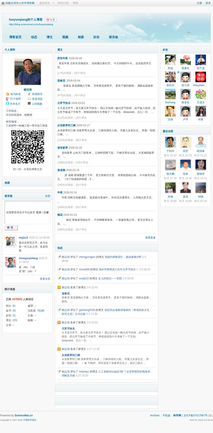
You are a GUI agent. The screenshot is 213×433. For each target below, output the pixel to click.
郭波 (170, 68)
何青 (200, 119)
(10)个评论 (82, 162)
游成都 (61, 170)
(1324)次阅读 (65, 140)
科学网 (177, 415)
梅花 (60, 214)
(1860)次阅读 (65, 162)
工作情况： (12, 110)
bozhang (170, 102)
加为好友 (15, 94)
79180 (40, 310)
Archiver (155, 415)
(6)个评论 (81, 229)
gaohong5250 (87, 310)
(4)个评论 (79, 95)
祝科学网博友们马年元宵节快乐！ (118, 269)
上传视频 (37, 103)
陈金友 (186, 102)
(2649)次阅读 (65, 207)
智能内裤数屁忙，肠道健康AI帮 (123, 256)
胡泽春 (201, 151)
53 (14, 310)
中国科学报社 (29, 420)
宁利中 (170, 151)
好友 (96, 37)
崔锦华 (201, 173)
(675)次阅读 (64, 95)
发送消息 (37, 98)
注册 (199, 3)
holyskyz (84, 371)
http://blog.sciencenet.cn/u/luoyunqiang (31, 24)
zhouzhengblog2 (202, 85)
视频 (65, 37)
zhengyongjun (87, 256)
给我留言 (37, 94)
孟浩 (185, 196)
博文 (50, 37)
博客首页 (15, 37)
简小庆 (186, 85)
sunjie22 (84, 278)
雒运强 (28, 89)
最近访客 (168, 131)
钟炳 (200, 196)
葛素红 (186, 68)
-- (35, 305)
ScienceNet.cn (24, 415)
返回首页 (44, 3)
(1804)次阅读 (65, 184)
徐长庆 (170, 85)
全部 (47, 196)
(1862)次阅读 (65, 229)
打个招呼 (15, 98)
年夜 (60, 192)
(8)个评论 (81, 140)
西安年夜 (62, 58)
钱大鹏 (170, 173)
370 (15, 320)
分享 (52, 19)
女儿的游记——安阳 (110, 278)
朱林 (185, 173)
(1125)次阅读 (65, 117)
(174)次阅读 (64, 73)
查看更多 (150, 237)
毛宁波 (201, 68)
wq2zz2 (23, 237)
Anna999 (84, 269)
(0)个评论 (79, 73)
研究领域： (12, 121)
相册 (81, 37)
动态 (34, 37)
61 (14, 305)
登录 (208, 3)
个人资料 (10, 49)
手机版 (166, 415)
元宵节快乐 (63, 103)
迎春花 (61, 80)
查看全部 (45, 278)
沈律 (170, 119)
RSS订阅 (63, 3)
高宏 (185, 151)
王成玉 (201, 102)
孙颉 (170, 196)
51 (14, 315)
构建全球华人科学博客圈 (19, 3)
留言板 (113, 37)
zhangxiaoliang (28, 258)
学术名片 (15, 103)
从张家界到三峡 (66, 125)
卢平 (185, 119)
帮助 (75, 3)
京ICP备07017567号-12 (197, 415)
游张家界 (62, 147)
